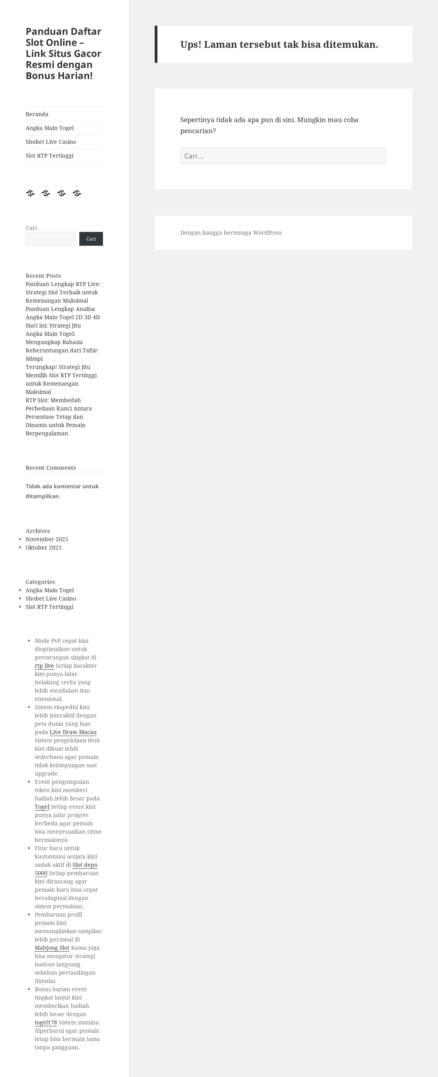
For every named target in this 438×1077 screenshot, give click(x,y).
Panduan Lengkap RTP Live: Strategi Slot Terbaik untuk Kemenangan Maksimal (63, 292)
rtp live (44, 665)
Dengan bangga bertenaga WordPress (231, 232)
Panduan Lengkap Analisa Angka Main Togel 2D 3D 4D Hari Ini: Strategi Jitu (63, 317)
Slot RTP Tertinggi (49, 155)
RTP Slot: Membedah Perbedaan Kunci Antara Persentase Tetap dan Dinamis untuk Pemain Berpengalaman (59, 416)
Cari (31, 228)
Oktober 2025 (44, 547)
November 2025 (47, 539)
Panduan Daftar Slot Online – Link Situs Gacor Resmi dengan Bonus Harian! (63, 53)
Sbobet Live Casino (51, 141)
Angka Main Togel (50, 128)
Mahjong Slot (52, 947)
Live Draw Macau (73, 732)
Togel (42, 806)
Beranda (37, 114)
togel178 (46, 1022)
